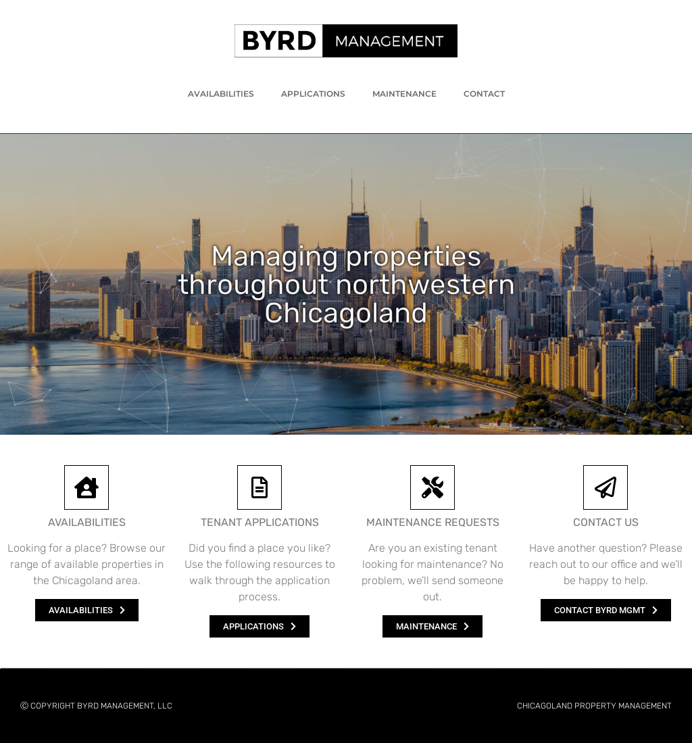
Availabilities (221, 94)
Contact (484, 94)
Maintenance (404, 94)
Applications (313, 94)
